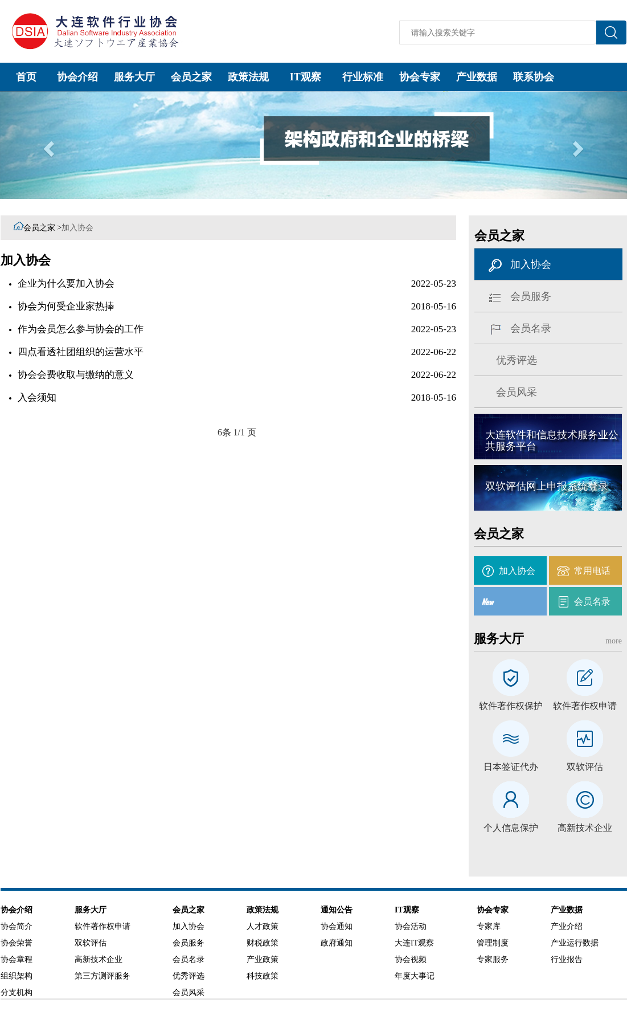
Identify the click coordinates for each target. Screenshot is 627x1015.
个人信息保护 (510, 828)
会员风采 (516, 392)
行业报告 (567, 959)
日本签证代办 (510, 767)
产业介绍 (567, 926)
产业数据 (476, 77)
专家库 (489, 926)
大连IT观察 (414, 943)
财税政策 (262, 943)
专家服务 (493, 959)
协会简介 (16, 926)
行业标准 (362, 77)
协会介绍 (77, 77)
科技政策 (262, 976)
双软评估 (585, 767)
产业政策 (262, 959)
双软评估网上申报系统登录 (546, 486)
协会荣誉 (16, 943)
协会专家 (419, 77)
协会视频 (411, 959)
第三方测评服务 (102, 976)
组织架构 (16, 976)
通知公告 (337, 910)
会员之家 (191, 77)
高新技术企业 (585, 828)
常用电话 (592, 571)
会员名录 (530, 328)
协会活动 (411, 926)
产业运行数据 (575, 943)
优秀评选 (516, 360)
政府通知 (337, 943)
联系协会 (533, 77)
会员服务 (530, 296)
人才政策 (262, 926)
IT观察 (305, 77)
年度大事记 (415, 976)
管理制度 (493, 943)
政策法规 (248, 77)
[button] (47, 145)
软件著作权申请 (585, 706)
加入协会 (77, 227)
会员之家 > (42, 227)
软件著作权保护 (511, 706)
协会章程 (16, 959)
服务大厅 (134, 77)
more (613, 641)
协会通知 (337, 926)
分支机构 (16, 992)
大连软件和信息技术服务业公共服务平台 (551, 440)
